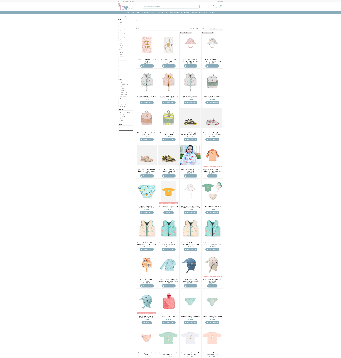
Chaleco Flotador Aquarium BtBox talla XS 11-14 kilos (212, 243)
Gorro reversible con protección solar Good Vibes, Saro (212, 61)
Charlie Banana (124, 84)
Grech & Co (123, 90)
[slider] (118, 130)
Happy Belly (123, 92)
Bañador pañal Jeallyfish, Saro (190, 317)
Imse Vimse (123, 96)
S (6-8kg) (122, 29)
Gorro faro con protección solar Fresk (212, 280)
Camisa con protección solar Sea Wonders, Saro (190, 353)
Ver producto (212, 176)
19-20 (121, 47)
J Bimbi (122, 98)
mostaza (122, 75)
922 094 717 (132, 1)
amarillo (122, 52)
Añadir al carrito (146, 66)
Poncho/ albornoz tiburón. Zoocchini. (190, 170)
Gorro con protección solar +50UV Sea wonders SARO (190, 207)
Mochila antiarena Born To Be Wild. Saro (146, 133)
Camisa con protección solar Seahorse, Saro (212, 353)
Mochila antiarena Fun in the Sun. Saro (168, 133)
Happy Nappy (124, 94)
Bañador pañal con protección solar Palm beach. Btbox (146, 207)
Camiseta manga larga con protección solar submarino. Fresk (168, 281)
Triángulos (122, 120)
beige (121, 62)
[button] (175, 12)
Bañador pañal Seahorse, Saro (147, 353)
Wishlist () (219, 1)
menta (121, 71)
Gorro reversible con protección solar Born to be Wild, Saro (190, 61)
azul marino (123, 58)
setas (121, 118)
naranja (122, 77)
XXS (121, 22)
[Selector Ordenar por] (213, 28)
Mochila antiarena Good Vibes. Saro (212, 97)
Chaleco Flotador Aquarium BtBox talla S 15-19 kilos (168, 243)
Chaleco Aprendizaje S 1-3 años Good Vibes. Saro (190, 97)
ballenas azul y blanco (126, 112)
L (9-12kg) (122, 37)
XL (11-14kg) (122, 41)
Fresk (121, 86)
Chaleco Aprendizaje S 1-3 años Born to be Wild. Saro (168, 97)
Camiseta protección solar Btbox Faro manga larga (212, 170)
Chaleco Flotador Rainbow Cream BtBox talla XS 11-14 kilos (190, 244)
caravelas (122, 116)
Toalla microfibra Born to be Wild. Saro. (146, 60)
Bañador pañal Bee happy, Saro (212, 317)
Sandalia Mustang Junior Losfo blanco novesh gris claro (212, 134)
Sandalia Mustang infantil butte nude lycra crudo (146, 170)
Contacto (125, 1)
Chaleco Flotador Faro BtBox (146, 280)
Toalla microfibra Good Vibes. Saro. (169, 60)
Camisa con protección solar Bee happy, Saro (168, 353)
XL (120, 39)
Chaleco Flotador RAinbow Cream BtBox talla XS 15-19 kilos (146, 244)
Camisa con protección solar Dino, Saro (168, 207)
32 (221, 28)
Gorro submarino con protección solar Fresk (146, 317)
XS (120, 24)
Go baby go (123, 88)
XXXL (121, 45)
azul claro (122, 56)
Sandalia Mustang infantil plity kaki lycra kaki (168, 170)
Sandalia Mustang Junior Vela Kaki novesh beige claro (190, 133)
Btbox (121, 82)
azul (121, 54)
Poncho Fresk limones (168, 316)
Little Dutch (123, 104)
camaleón (122, 114)
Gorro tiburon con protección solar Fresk (190, 280)
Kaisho (121, 100)
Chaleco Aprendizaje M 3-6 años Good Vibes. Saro (146, 97)
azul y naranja (124, 60)
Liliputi (121, 102)
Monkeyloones (124, 107)
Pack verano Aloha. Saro (212, 206)
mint (121, 73)
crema (121, 64)
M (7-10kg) (122, 33)
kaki (121, 69)
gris (121, 67)
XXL (121, 43)
